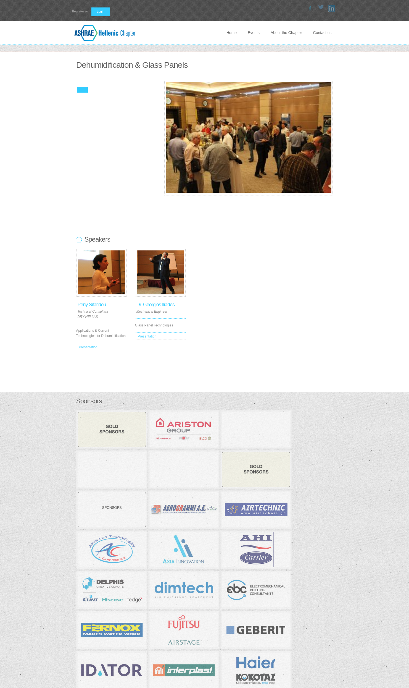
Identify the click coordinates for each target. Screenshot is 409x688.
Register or (80, 11)
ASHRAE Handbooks (180, 628)
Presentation (88, 347)
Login (100, 11)
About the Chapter (286, 32)
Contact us (322, 32)
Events (254, 32)
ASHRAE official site (179, 635)
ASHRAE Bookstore (179, 620)
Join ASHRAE (174, 613)
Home (231, 32)
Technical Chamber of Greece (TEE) (191, 642)
